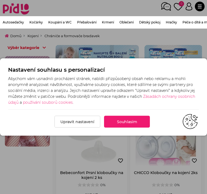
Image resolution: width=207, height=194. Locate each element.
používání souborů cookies (48, 102)
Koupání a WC (60, 22)
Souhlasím (127, 121)
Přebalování (86, 22)
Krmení (108, 22)
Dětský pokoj (149, 22)
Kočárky (36, 22)
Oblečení (126, 22)
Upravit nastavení (77, 121)
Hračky (171, 22)
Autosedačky (13, 22)
